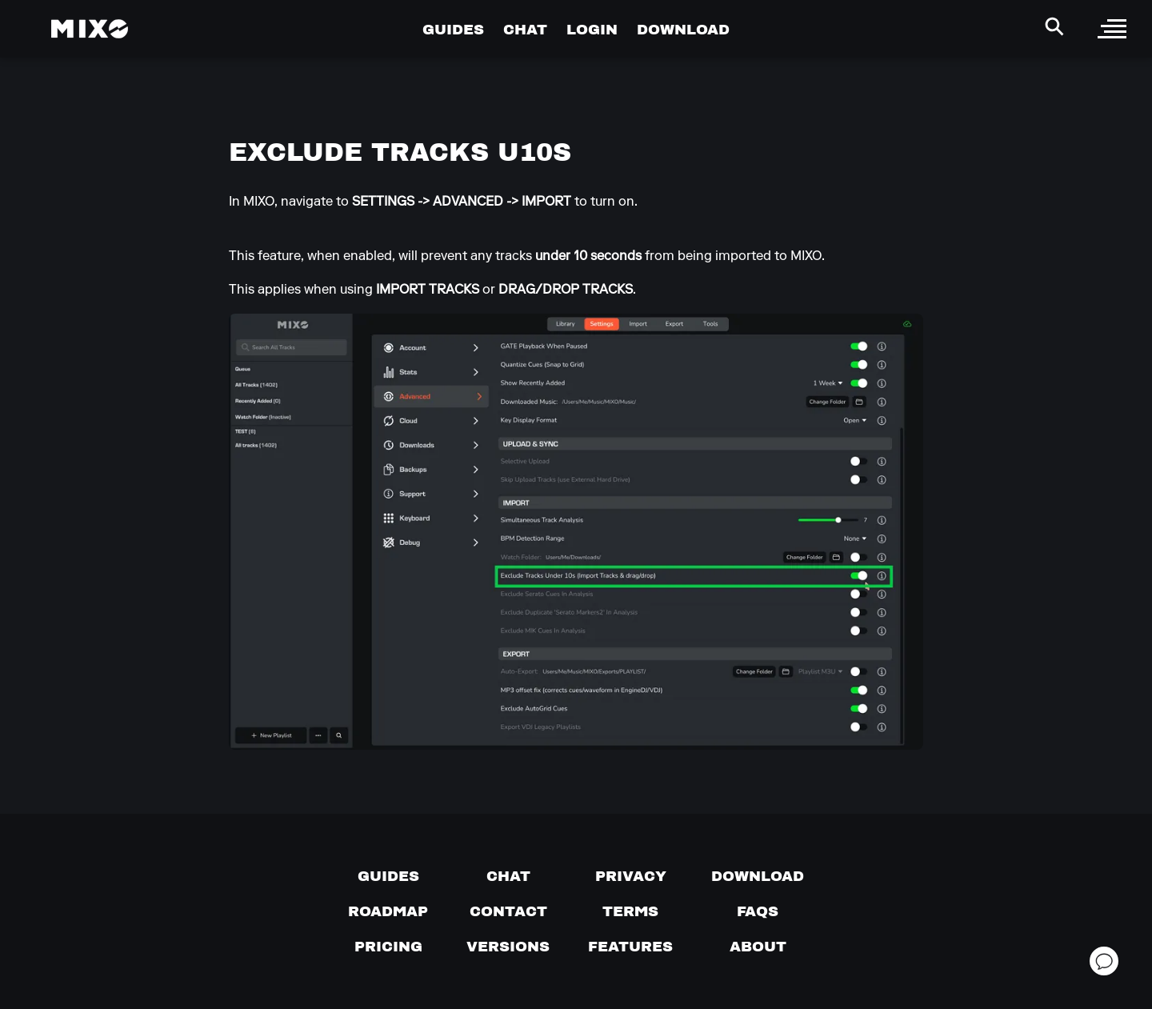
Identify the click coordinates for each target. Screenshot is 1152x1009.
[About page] (758, 946)
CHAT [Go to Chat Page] (525, 29)
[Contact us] (508, 911)
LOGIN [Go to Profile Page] (592, 29)
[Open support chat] (1104, 961)
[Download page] (757, 876)
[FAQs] (757, 911)
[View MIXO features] (630, 946)
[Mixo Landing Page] (89, 29)
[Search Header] (1054, 26)
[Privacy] (630, 876)
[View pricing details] (388, 946)
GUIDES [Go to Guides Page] (453, 29)
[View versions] (508, 946)
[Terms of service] (630, 911)
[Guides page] (388, 876)
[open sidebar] (1112, 28)
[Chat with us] (508, 876)
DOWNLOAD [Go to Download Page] (683, 29)
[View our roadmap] (388, 911)
